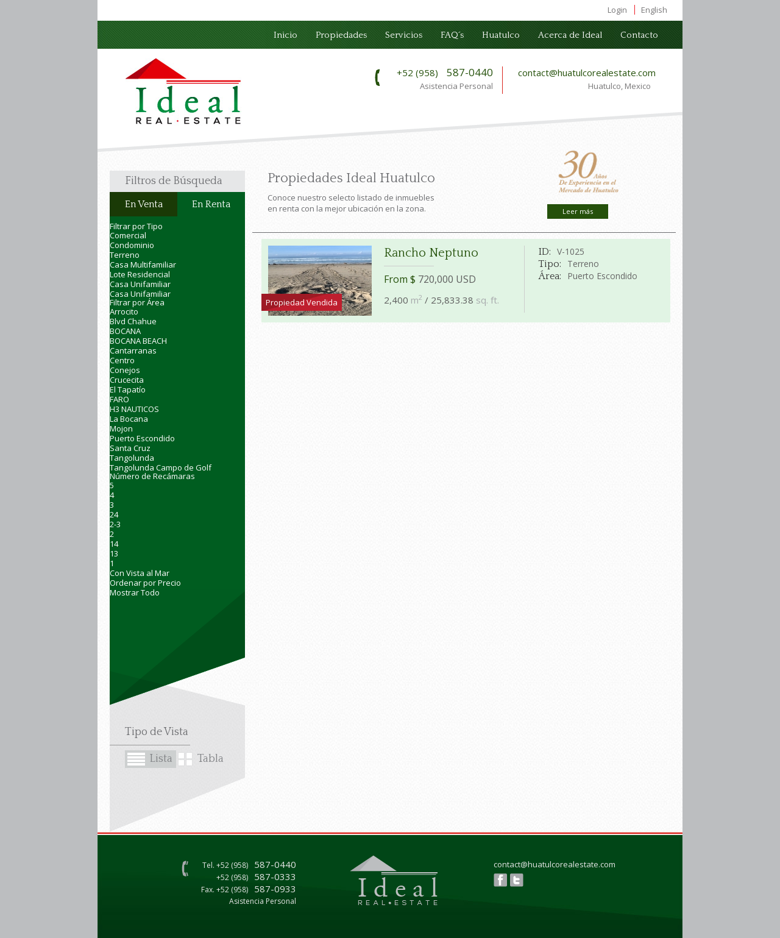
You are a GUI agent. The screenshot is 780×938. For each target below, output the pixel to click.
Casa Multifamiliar (143, 264)
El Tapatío (128, 389)
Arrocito (124, 311)
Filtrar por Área (137, 302)
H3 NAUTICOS (134, 408)
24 (114, 514)
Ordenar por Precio (145, 582)
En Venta (144, 204)
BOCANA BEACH (138, 340)
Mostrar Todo (135, 592)
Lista (160, 759)
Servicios (403, 35)
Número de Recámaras (152, 476)
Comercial (128, 235)
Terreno (125, 254)
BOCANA (125, 330)
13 (114, 553)
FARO (119, 399)
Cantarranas (133, 350)
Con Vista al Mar (139, 572)
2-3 (115, 524)
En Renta (211, 204)
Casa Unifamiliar (140, 284)
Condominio (132, 245)
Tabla (210, 759)
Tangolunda (132, 457)
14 (114, 543)
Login (617, 10)
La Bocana (129, 418)
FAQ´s (452, 35)
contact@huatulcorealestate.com (587, 72)
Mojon (121, 428)
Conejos (125, 369)
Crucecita (127, 379)
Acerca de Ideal (570, 35)
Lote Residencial (140, 274)
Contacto (639, 35)
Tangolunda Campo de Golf (160, 467)
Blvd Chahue (133, 321)
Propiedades (341, 35)
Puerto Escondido (142, 438)
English (654, 10)
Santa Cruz (130, 447)
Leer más (577, 211)
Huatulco (501, 35)
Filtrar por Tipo (136, 226)
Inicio (285, 35)
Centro (122, 360)
